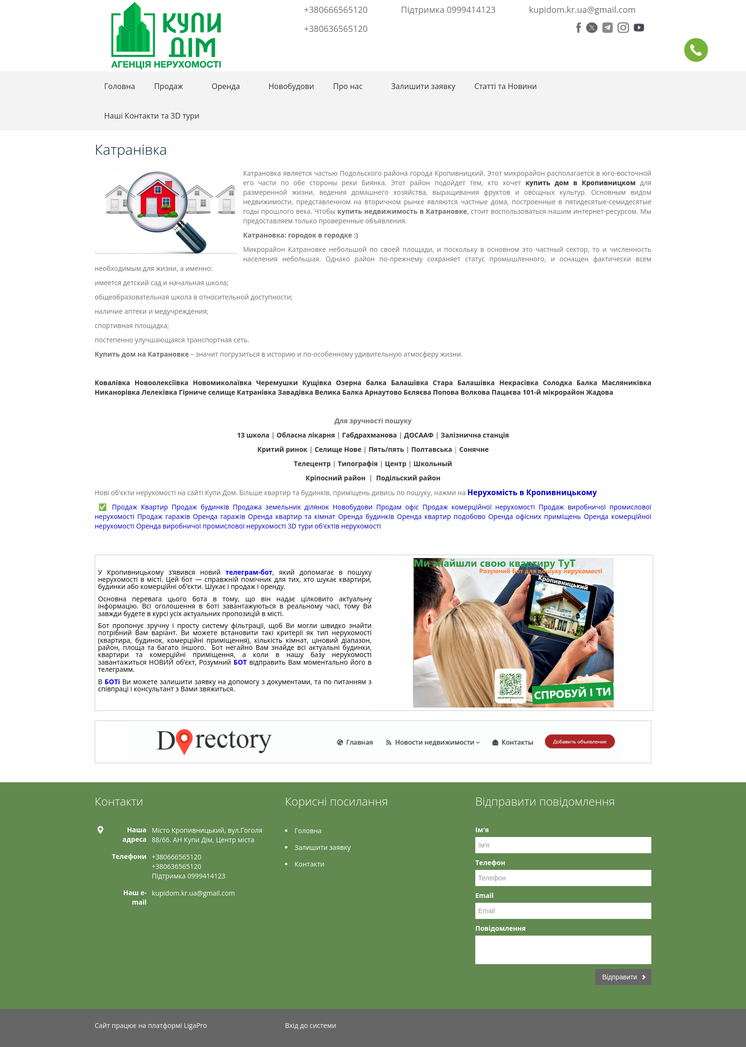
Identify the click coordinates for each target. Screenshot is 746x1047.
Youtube (639, 27)
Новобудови (291, 86)
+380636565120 (336, 28)
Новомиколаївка (222, 382)
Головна (119, 86)
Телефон (490, 862)
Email (484, 895)
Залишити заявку (423, 86)
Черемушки (277, 382)
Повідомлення (500, 928)
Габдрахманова (369, 434)
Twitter (592, 27)
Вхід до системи (310, 1025)
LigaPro (195, 1025)
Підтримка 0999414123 (448, 9)
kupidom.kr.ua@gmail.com (582, 9)
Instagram (623, 27)
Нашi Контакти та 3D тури (151, 115)
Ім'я (482, 829)
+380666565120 (336, 9)
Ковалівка (112, 382)
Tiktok (646, 1027)
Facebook (578, 27)
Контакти (309, 863)
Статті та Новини (505, 86)
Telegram (607, 27)
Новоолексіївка (161, 382)
